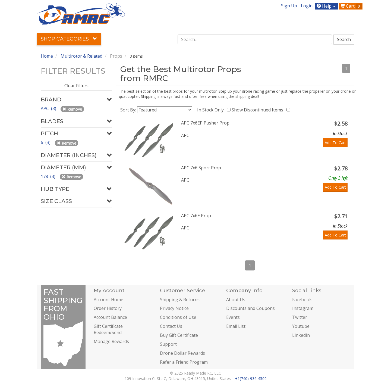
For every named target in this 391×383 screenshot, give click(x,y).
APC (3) (49, 108)
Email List (235, 326)
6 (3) (46, 142)
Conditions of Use (178, 317)
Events (233, 317)
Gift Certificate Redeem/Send (108, 329)
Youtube (301, 326)
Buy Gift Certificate (179, 335)
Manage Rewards (111, 341)
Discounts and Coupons (250, 308)
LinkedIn (301, 335)
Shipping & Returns (180, 300)
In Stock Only (211, 110)
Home (47, 56)
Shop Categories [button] (69, 39)
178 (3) (48, 176)
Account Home (108, 300)
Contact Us (171, 326)
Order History (108, 308)
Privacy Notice (174, 308)
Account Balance (110, 317)
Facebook (302, 300)
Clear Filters (76, 86)
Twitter (299, 317)
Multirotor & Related (81, 56)
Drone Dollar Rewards (182, 353)
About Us (235, 300)
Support (168, 344)
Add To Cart (335, 142)
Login (307, 6)
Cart (351, 6)
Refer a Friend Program (184, 362)
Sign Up (289, 6)
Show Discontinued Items (258, 110)
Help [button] (327, 6)
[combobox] (255, 39)
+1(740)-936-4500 (251, 378)
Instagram (302, 308)
